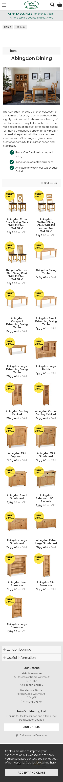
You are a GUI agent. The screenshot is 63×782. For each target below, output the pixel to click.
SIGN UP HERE (31, 726)
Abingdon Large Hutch (46, 368)
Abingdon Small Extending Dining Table (46, 321)
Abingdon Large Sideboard (17, 542)
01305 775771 (34, 701)
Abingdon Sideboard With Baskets (46, 498)
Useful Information (21, 658)
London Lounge (19, 649)
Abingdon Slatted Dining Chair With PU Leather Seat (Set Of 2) (46, 225)
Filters (12, 50)
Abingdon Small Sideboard (17, 497)
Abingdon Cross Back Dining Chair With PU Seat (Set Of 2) (17, 224)
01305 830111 (34, 684)
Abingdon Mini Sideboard (46, 455)
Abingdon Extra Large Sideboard (46, 542)
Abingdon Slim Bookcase (46, 584)
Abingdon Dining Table (46, 272)
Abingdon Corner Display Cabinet (46, 413)
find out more (45, 17)
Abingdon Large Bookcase (17, 626)
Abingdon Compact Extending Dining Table (17, 323)
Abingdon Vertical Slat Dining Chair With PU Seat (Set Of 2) (17, 275)
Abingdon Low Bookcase (17, 584)
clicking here (48, 762)
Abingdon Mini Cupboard (17, 455)
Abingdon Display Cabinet (17, 413)
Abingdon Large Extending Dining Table (17, 369)
